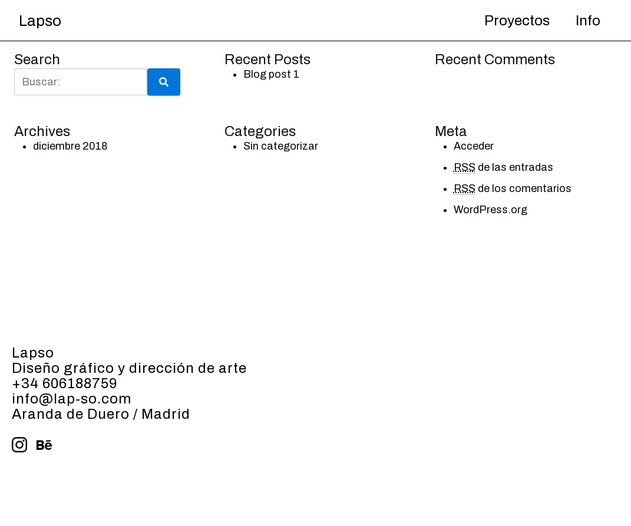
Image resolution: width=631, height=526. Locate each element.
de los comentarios (512, 189)
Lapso (40, 20)
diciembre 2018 (70, 146)
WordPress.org (490, 210)
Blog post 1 (271, 74)
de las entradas (503, 167)
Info (588, 20)
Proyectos (517, 20)
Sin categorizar (280, 146)
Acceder (474, 146)
